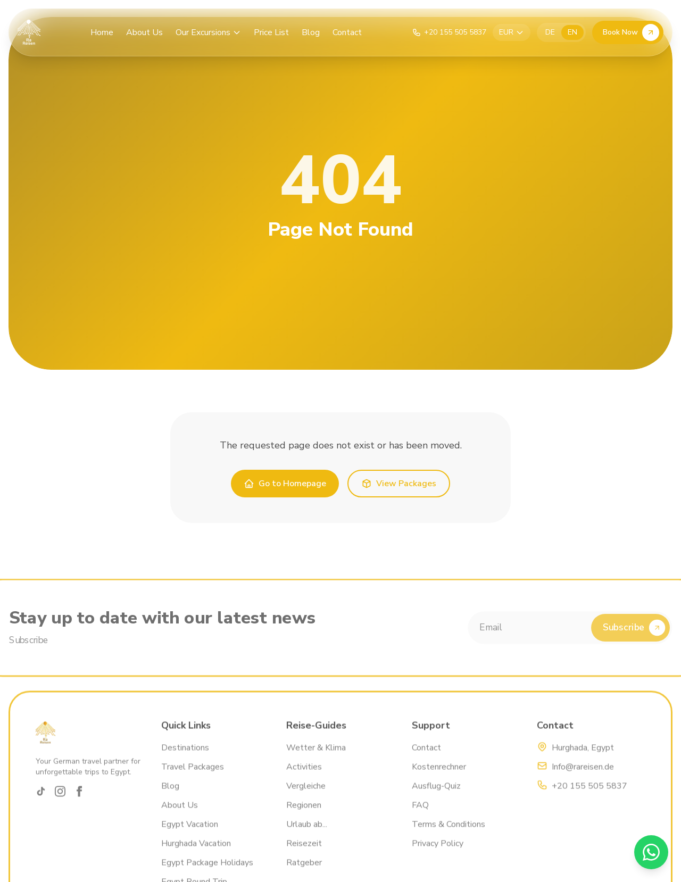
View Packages (398, 483)
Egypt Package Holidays (207, 874)
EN (572, 32)
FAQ (420, 817)
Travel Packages (192, 779)
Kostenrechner (439, 779)
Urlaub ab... (306, 836)
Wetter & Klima (316, 759)
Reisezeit (304, 855)
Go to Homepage (285, 483)
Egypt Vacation (189, 836)
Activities (304, 779)
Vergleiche (306, 798)
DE (550, 32)
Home (101, 32)
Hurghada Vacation (196, 855)
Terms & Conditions (448, 836)
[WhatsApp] (651, 852)
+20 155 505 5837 (589, 798)
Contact (347, 32)
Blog (311, 32)
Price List (271, 32)
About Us (144, 32)
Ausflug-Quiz (436, 798)
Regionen (303, 817)
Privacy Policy (437, 855)
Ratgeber (304, 874)
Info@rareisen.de (583, 779)
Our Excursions (208, 32)
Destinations (185, 759)
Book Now (631, 32)
